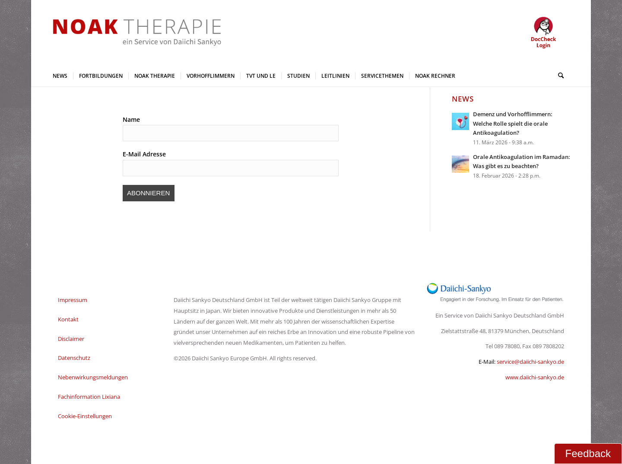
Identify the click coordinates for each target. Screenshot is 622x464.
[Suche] (558, 75)
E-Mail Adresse (144, 154)
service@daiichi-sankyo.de (530, 361)
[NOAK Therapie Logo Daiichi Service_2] (130, 32)
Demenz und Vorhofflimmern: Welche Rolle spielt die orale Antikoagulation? (512, 123)
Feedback (588, 453)
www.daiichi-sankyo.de (534, 377)
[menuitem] (60, 75)
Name (131, 119)
